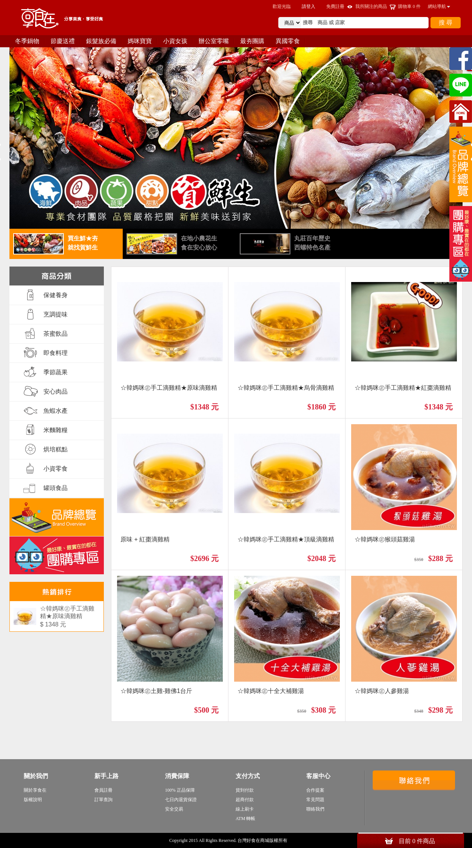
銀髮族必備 (101, 41)
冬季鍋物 (27, 41)
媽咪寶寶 (140, 41)
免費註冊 (335, 6)
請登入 (308, 6)
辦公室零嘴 (214, 41)
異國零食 (288, 41)
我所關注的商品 (371, 6)
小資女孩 (175, 41)
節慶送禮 (63, 41)
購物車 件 (409, 6)
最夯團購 (252, 41)
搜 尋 (445, 22)
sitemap (296, 840)
